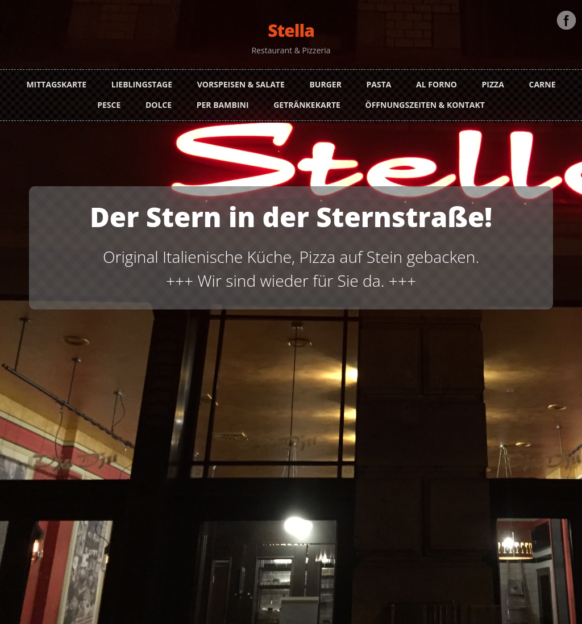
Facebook (566, 16)
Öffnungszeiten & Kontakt (424, 100)
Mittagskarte (56, 79)
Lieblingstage (141, 79)
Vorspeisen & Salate (241, 79)
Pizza (493, 79)
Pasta (379, 79)
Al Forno (436, 79)
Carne (542, 79)
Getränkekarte (306, 100)
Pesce (108, 100)
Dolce (159, 100)
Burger (325, 79)
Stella (291, 30)
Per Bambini (223, 100)
